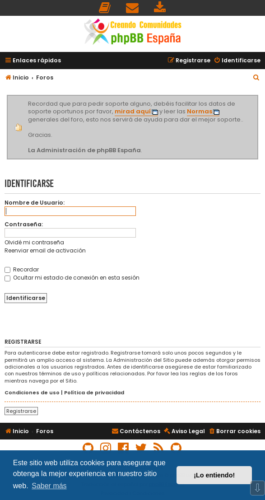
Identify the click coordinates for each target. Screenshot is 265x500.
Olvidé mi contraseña (34, 242)
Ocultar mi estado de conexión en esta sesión (72, 277)
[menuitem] (105, 8)
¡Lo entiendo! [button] (214, 475)
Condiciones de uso (32, 392)
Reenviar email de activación (45, 250)
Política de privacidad (94, 392)
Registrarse (21, 411)
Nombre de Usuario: (35, 202)
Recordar (22, 269)
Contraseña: (24, 224)
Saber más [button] (49, 486)
